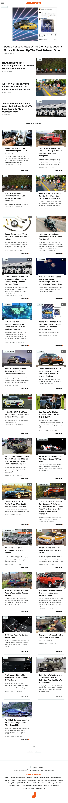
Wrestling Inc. (40, 788)
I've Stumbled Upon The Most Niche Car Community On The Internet (16, 677)
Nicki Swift (21, 783)
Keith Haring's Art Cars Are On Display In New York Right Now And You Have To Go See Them (50, 679)
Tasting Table (26, 785)
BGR (6, 777)
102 (30, 530)
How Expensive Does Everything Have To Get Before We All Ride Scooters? (18, 66)
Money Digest (12, 783)
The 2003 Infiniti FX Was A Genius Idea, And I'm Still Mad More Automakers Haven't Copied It (50, 372)
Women (31, 788)
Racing (6, 394)
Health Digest (21, 780)
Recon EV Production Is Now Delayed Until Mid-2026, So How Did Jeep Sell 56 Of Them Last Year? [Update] (17, 460)
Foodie (36, 777)
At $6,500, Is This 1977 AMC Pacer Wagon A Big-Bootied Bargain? (17, 592)
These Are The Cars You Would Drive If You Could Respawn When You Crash (16, 503)
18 (30, 304)
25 (64, 351)
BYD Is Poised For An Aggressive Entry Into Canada (14, 550)
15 (30, 351)
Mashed (60, 780)
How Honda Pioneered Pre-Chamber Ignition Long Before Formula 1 (50, 592)
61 (30, 573)
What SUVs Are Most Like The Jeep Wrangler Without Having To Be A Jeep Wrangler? (50, 152)
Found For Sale (43, 439)
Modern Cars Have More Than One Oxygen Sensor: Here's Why (16, 150)
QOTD (40, 59)
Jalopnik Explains (9, 217)
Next (37, 751)
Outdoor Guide (31, 783)
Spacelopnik (42, 259)
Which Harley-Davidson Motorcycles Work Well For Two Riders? (50, 236)
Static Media (23, 770)
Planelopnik (8, 304)
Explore (29, 777)
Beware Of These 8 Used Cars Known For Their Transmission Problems (15, 371)
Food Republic (44, 777)
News (40, 80)
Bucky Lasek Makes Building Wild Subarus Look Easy (51, 636)
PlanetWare (42, 783)
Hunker (40, 780)
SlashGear (12, 785)
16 (30, 259)
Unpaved (41, 131)
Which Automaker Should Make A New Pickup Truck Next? (50, 550)
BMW (6, 617)
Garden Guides (56, 777)
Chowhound (14, 777)
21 (64, 394)
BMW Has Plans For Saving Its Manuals (16, 636)
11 (64, 439)
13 (64, 304)
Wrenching (42, 617)
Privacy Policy (37, 767)
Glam (7, 780)
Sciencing (51, 783)
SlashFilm (59, 783)
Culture (5, 6)
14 (30, 176)
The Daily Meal (37, 785)
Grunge (13, 780)
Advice (6, 702)
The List (46, 785)
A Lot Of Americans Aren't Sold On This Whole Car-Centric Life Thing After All (16, 87)
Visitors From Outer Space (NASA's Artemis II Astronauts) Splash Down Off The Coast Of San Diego (50, 280)
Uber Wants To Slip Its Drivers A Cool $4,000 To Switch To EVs (49, 414)
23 (30, 617)
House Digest (32, 780)
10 (64, 484)
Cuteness (22, 777)
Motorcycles (42, 217)
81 (64, 530)
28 (64, 259)
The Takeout (55, 785)
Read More (24, 170)
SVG (18, 785)
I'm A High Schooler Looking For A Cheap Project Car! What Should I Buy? (17, 722)
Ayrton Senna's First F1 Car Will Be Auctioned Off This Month (50, 458)
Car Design (7, 131)
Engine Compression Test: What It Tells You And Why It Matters (17, 236)
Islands (47, 780)
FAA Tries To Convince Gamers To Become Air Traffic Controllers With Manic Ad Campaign (15, 325)
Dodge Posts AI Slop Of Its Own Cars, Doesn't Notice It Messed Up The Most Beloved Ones (33, 48)
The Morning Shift (9, 530)
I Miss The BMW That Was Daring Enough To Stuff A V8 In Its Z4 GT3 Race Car (17, 414)
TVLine (25, 788)
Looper (53, 780)
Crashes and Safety (44, 484)
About (27, 767)
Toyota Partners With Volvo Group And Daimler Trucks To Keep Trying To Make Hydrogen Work (17, 107)
